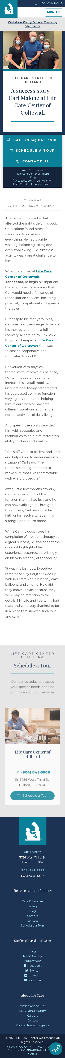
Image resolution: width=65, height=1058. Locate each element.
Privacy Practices (46, 1046)
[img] (8, 139)
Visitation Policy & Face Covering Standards (32, 24)
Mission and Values (32, 1006)
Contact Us (32, 161)
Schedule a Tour (32, 151)
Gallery (33, 906)
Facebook (33, 965)
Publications (32, 961)
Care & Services (32, 901)
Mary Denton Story (32, 1010)
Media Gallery (32, 956)
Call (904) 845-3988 (32, 140)
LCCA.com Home (48, 3)
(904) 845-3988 (35, 778)
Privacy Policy (17, 1046)
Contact (32, 920)
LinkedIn (32, 975)
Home (22, 170)
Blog (33, 177)
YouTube (32, 980)
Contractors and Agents (32, 1025)
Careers (32, 916)
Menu (54, 13)
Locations (37, 170)
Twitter (32, 970)
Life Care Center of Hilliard (33, 173)
